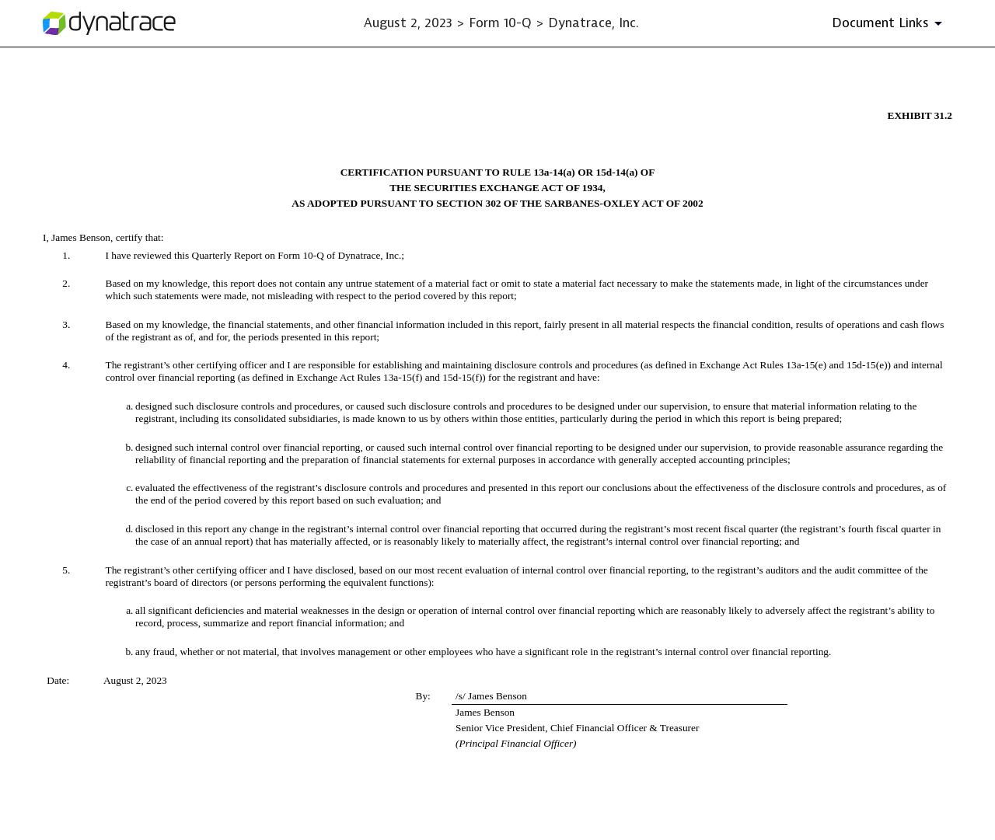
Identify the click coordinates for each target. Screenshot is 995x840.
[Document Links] (889, 23)
